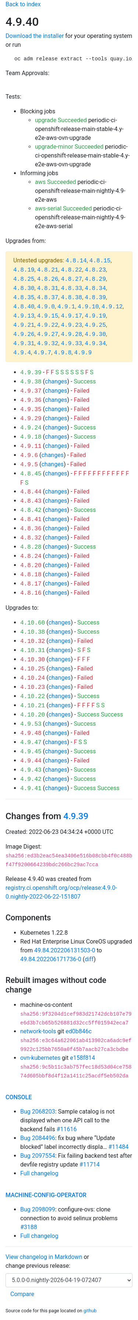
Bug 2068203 (37, 1111)
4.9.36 (31, 400)
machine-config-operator (46, 1195)
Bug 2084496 (37, 1138)
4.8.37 (48, 297)
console (19, 1097)
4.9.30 (95, 334)
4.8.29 (95, 279)
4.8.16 (31, 593)
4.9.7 (42, 353)
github (90, 1310)
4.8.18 (31, 574)
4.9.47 (31, 742)
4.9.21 (24, 325)
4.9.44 (31, 761)
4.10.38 (32, 632)
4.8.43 (31, 501)
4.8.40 (24, 307)
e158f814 (82, 1057)
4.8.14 (76, 261)
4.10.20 (32, 715)
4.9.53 (31, 724)
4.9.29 (31, 418)
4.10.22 (32, 696)
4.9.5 (29, 464)
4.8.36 (31, 528)
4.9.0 (46, 307)
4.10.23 (32, 687)
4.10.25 (32, 669)
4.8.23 (95, 270)
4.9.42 (31, 779)
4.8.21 (48, 270)
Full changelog (39, 1173)
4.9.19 (95, 316)
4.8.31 (48, 288)
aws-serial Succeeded (63, 208)
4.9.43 (31, 770)
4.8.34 (95, 288)
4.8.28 (31, 547)
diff (89, 959)
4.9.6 (29, 455)
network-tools (38, 1031)
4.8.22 (71, 270)
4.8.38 (71, 297)
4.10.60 (32, 623)
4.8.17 (31, 584)
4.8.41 (31, 519)
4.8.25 (24, 279)
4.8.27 (71, 279)
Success (85, 381)
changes (56, 381)
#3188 (28, 1227)
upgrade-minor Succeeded (69, 146)
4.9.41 (31, 788)
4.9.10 (88, 307)
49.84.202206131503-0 (64, 950)
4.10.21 (32, 706)
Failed (81, 390)
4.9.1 (66, 307)
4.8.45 (31, 474)
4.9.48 (31, 733)
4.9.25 (95, 325)
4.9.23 (71, 325)
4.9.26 (24, 334)
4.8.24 (31, 556)
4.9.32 (48, 343)
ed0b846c (79, 1031)
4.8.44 (31, 492)
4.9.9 (83, 353)
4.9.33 (71, 343)
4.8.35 (24, 297)
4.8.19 (24, 270)
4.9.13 (24, 316)
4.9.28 (71, 334)
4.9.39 (31, 372)
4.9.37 (31, 391)
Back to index (23, 4)
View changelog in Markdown (44, 1256)
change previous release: (39, 1265)
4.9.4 (22, 353)
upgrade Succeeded (61, 120)
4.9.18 (31, 437)
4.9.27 (48, 334)
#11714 (89, 1164)
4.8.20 (31, 565)
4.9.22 (48, 325)
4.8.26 (48, 279)
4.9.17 (71, 316)
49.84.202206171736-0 (50, 959)
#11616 (67, 1129)
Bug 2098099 (37, 1209)
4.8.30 (24, 288)
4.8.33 (71, 288)
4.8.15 (100, 261)
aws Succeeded (55, 181)
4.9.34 (95, 343)
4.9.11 (31, 446)
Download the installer (35, 35)
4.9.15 (48, 316)
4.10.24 (32, 678)
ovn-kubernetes (40, 1057)
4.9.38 (31, 382)
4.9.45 (31, 752)
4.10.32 (32, 641)
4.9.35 (31, 409)
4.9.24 (31, 428)
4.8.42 (31, 510)
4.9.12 (112, 307)
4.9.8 (62, 353)
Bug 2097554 (37, 1155)
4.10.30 (32, 660)
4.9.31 (24, 343)
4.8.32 (31, 538)
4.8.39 (95, 297)
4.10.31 (32, 650)
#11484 (118, 1146)
